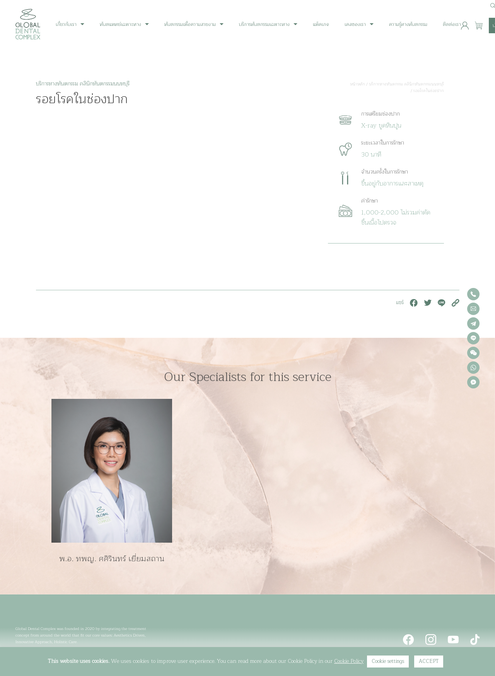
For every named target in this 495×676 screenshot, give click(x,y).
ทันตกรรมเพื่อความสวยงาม (190, 24)
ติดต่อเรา (452, 24)
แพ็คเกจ (321, 24)
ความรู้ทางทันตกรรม (408, 24)
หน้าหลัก (357, 84)
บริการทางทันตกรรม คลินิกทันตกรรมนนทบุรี (406, 84)
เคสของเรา (355, 24)
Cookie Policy (349, 661)
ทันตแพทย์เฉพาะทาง (120, 24)
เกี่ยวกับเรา (66, 24)
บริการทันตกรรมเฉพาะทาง (264, 24)
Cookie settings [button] (388, 661)
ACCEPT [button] (429, 661)
